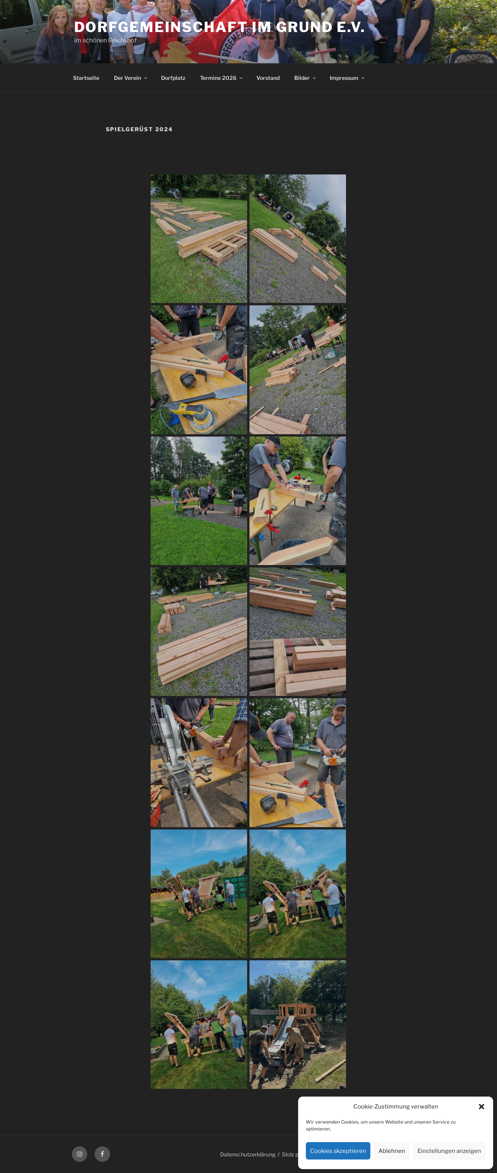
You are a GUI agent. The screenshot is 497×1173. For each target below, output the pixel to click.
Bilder (305, 77)
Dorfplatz (173, 77)
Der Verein (131, 77)
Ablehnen (391, 1151)
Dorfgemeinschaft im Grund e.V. (220, 27)
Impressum (348, 77)
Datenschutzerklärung (247, 1154)
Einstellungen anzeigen (449, 1151)
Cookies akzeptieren (338, 1151)
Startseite (86, 77)
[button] (481, 1106)
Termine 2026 (222, 77)
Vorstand (268, 77)
